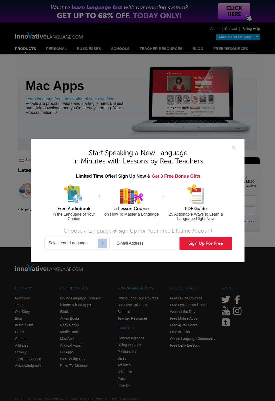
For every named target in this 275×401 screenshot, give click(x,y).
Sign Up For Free (205, 243)
